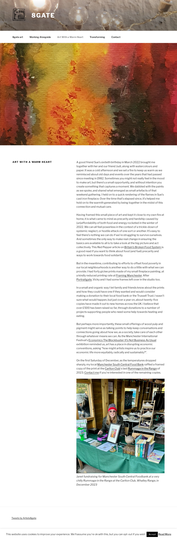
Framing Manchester (129, 275)
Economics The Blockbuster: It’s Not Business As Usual (122, 340)
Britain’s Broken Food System (143, 247)
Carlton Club (112, 368)
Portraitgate (84, 279)
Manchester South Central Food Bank (120, 364)
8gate (43, 15)
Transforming (97, 37)
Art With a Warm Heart (70, 37)
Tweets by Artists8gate (23, 518)
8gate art (17, 37)
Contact (115, 37)
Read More (164, 534)
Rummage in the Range (142, 368)
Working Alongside (40, 37)
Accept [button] (152, 534)
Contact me (91, 372)
